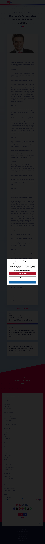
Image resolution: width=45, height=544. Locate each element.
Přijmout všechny (22, 281)
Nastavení (22, 277)
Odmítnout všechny (22, 273)
